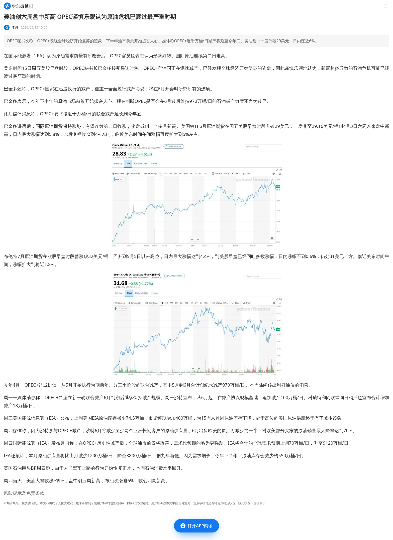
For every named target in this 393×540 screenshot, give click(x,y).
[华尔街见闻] (18, 6)
